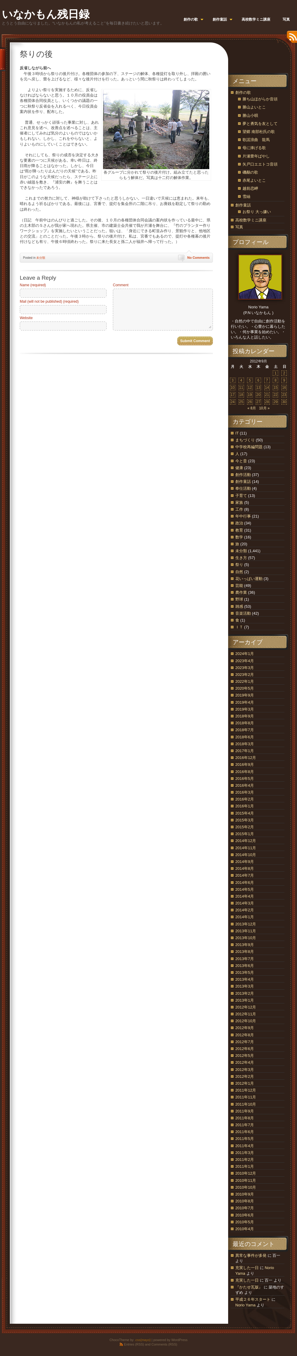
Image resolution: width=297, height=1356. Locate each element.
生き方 (241, 557)
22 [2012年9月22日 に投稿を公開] (276, 395)
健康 (239, 468)
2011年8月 (244, 1118)
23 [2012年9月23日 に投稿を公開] (284, 395)
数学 (239, 537)
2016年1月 (244, 806)
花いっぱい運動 (249, 578)
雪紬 (246, 196)
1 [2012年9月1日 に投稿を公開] (276, 373)
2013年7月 (244, 958)
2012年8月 (244, 1035)
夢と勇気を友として (260, 123)
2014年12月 (245, 840)
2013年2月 (244, 993)
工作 (239, 509)
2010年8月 (244, 1201)
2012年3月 (244, 1069)
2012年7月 (244, 1042)
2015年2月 (244, 827)
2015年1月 (244, 834)
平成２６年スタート (252, 1299)
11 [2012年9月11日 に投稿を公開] (241, 387)
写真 (239, 227)
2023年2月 (244, 674)
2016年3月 (244, 792)
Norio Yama (245, 1305)
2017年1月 (244, 751)
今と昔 (241, 461)
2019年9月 (244, 695)
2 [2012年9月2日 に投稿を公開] (284, 373)
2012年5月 (244, 1055)
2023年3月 (244, 667)
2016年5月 (244, 778)
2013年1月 (244, 1000)
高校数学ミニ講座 (250, 220)
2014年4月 (244, 896)
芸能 (239, 585)
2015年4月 (244, 813)
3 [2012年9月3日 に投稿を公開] (233, 380)
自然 (239, 572)
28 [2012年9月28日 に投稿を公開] (267, 402)
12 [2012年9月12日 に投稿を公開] (250, 387)
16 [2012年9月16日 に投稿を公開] (284, 387)
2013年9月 (244, 944)
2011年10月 (245, 1104)
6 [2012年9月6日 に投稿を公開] (258, 380)
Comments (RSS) (164, 1344)
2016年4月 (244, 785)
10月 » (264, 408)
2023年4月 (244, 661)
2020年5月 (244, 688)
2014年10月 (245, 855)
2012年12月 (245, 1007)
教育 (239, 530)
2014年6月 (244, 882)
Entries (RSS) (134, 1344)
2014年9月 (244, 861)
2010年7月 (244, 1208)
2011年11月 (245, 1097)
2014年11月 (245, 848)
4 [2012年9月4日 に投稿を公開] (241, 380)
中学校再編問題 (249, 447)
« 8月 (251, 408)
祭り (239, 564)
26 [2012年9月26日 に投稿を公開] (250, 402)
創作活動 (243, 474)
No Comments (198, 257)
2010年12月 (245, 1173)
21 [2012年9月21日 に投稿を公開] (267, 395)
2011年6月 (244, 1132)
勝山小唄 (250, 115)
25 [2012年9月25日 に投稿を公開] (241, 402)
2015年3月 (244, 820)
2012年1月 (244, 1083)
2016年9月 (244, 764)
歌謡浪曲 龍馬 (256, 139)
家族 (239, 502)
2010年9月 (244, 1194)
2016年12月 (245, 757)
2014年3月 (244, 903)
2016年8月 (244, 771)
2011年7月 (244, 1125)
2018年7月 (244, 730)
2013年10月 (245, 938)
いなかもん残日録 (46, 14)
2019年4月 (244, 702)
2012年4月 (244, 1062)
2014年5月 (244, 889)
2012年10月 (245, 1021)
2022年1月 (244, 681)
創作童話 (243, 205)
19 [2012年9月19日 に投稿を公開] (250, 395)
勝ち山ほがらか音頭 (260, 99)
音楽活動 (243, 613)
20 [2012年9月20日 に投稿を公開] (258, 395)
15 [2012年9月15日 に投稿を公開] (276, 387)
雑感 (239, 606)
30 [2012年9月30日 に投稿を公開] (284, 402)
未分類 (40, 257)
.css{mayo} (142, 1340)
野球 (239, 599)
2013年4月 (244, 979)
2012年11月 (245, 1014)
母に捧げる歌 (254, 148)
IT (237, 433)
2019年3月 (244, 709)
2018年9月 (244, 716)
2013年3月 (244, 986)
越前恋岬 (250, 188)
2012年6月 (244, 1048)
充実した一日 (247, 1267)
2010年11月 (245, 1180)
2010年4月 (244, 1229)
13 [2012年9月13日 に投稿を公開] (258, 387)
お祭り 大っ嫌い (257, 211)
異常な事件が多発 (250, 1255)
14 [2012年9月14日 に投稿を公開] (267, 387)
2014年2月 (244, 910)
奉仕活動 (243, 488)
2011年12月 (245, 1090)
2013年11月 (245, 931)
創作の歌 (243, 92)
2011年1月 (244, 1166)
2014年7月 (244, 875)
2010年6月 (244, 1215)
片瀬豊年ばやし (256, 156)
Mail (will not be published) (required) (49, 301)
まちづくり (245, 440)
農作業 (241, 592)
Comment (120, 285)
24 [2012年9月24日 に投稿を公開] (232, 402)
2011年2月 (244, 1159)
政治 (239, 523)
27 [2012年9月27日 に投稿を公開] (258, 402)
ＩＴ (239, 627)
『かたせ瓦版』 (249, 1287)
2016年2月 (244, 799)
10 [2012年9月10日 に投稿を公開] (232, 387)
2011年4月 (244, 1146)
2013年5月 (244, 972)
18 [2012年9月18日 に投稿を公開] (241, 395)
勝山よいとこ (254, 107)
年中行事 (243, 516)
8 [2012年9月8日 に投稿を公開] (276, 380)
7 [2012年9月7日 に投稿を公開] (267, 380)
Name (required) (33, 285)
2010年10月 (245, 1187)
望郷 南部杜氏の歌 (259, 131)
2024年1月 (244, 653)
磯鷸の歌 (250, 172)
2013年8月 (244, 951)
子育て (241, 495)
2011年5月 (244, 1138)
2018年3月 (244, 744)
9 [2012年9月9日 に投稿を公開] (284, 380)
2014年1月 (244, 917)
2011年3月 (244, 1152)
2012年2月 (244, 1076)
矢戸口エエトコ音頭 (260, 164)
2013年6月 (244, 965)
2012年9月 (244, 1028)
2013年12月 (245, 924)
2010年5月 (244, 1222)
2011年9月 (244, 1111)
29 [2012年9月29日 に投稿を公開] (276, 402)
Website (26, 318)
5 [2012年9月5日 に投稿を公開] (250, 380)
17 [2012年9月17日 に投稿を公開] (232, 395)
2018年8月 (244, 723)
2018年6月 (244, 737)
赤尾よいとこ (254, 180)
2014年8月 (244, 868)
